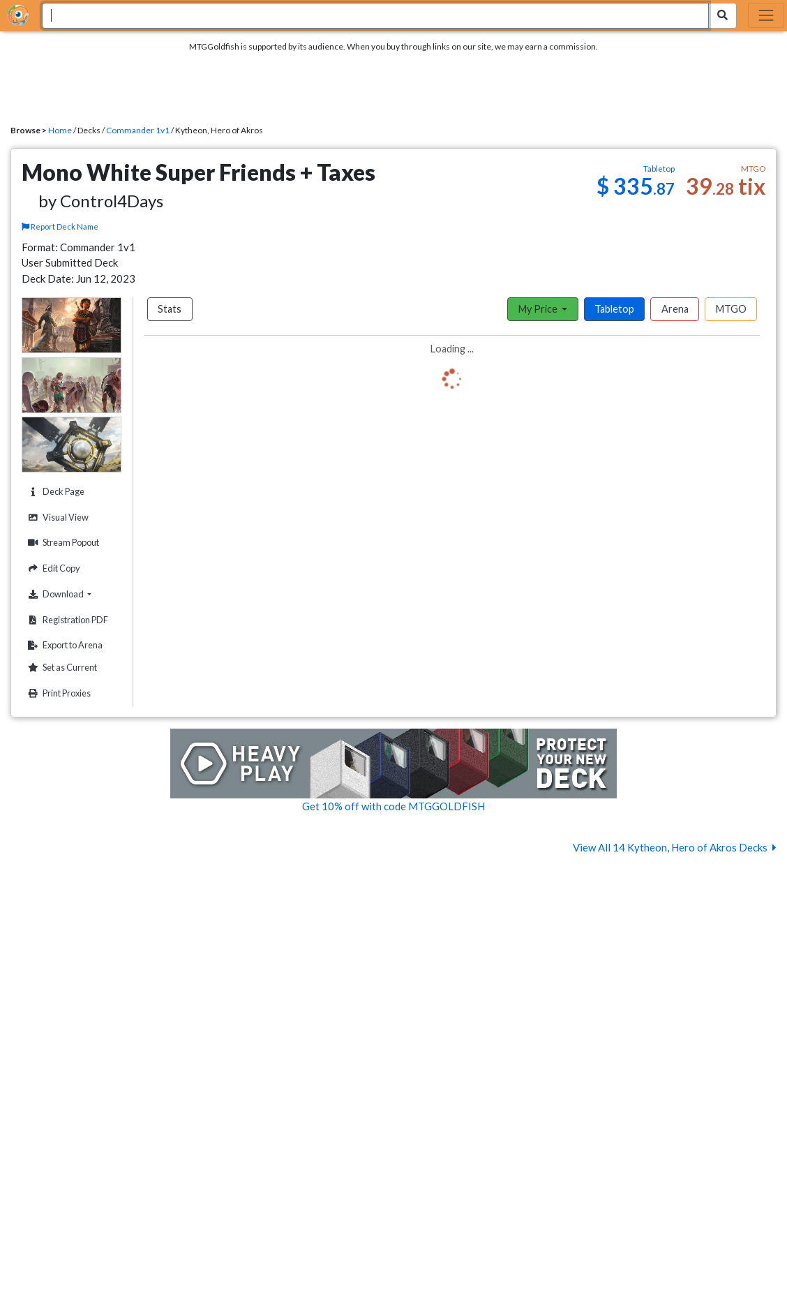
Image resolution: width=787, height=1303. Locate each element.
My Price (539, 309)
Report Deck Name (61, 226)
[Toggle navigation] (766, 15)
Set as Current (60, 667)
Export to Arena (63, 645)
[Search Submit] (722, 16)
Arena (675, 309)
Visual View (56, 517)
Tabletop (614, 309)
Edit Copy (52, 568)
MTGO (731, 309)
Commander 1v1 (138, 130)
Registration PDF (66, 620)
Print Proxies (57, 693)
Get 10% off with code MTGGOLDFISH (393, 806)
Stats (169, 309)
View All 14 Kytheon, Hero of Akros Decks (675, 847)
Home (60, 130)
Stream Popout (61, 542)
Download (72, 594)
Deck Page (54, 491)
